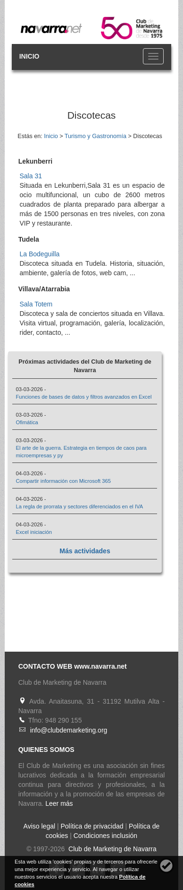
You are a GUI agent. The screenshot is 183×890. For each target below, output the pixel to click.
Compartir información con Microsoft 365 (63, 481)
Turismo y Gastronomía (95, 136)
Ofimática (27, 422)
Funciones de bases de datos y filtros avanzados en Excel (83, 397)
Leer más (59, 803)
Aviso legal (39, 826)
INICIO (29, 56)
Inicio (51, 136)
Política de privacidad (91, 826)
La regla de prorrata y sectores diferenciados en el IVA (79, 506)
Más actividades (84, 551)
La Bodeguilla (39, 254)
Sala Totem (35, 304)
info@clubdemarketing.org (69, 730)
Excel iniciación (33, 532)
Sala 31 (30, 176)
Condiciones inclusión (105, 835)
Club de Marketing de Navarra (112, 849)
